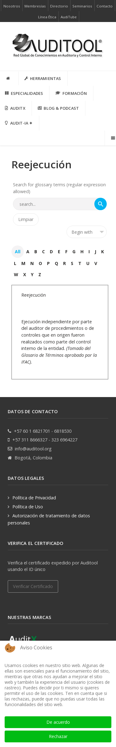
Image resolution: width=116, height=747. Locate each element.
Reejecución (33, 295)
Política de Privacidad (34, 498)
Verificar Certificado (33, 586)
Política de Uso (27, 507)
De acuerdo (58, 722)
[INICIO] (9, 78)
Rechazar (58, 736)
